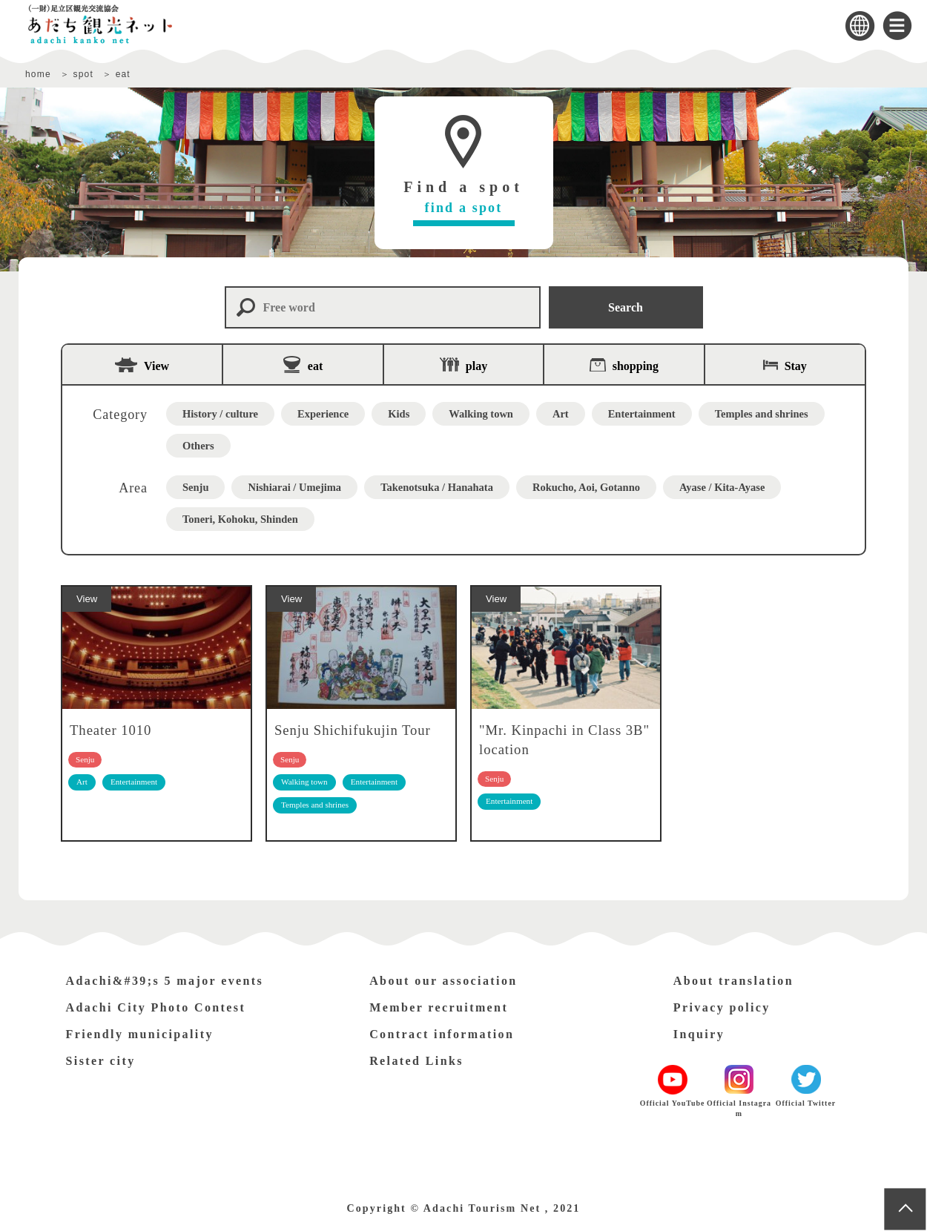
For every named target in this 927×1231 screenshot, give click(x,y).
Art (560, 414)
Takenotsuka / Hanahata (436, 487)
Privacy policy (722, 1007)
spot (83, 74)
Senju (195, 487)
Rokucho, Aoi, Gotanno (586, 487)
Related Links (416, 1061)
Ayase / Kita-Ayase (722, 487)
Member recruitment (438, 1007)
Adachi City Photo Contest (156, 1007)
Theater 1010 (110, 730)
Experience (323, 414)
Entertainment (642, 414)
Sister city (101, 1061)
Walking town (481, 414)
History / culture (220, 414)
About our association (443, 980)
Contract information (441, 1034)
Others (198, 446)
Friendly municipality (140, 1034)
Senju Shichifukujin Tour (352, 730)
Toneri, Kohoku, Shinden (240, 519)
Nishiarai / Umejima (294, 487)
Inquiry (699, 1034)
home (38, 74)
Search (625, 307)
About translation (733, 980)
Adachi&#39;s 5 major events (165, 980)
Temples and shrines (761, 414)
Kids (398, 414)
